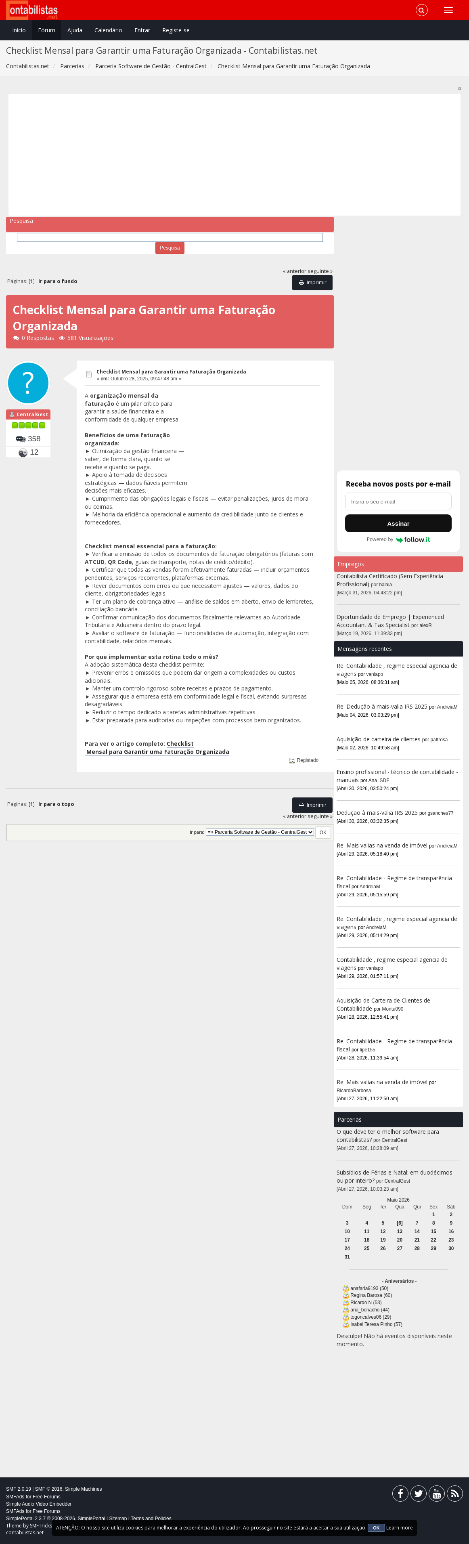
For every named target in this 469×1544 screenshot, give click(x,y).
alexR (426, 625)
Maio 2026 (398, 1200)
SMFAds (15, 1497)
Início (19, 30)
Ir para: (197, 832)
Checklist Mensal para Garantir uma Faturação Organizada (171, 372)
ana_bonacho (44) (369, 1310)
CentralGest (32, 414)
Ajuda (74, 30)
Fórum (46, 30)
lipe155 (367, 1050)
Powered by (398, 539)
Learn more (399, 1527)
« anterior (294, 271)
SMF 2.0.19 (18, 1489)
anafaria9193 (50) (369, 1288)
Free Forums (47, 1497)
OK (376, 1527)
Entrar (142, 30)
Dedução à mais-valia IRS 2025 (377, 812)
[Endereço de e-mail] (398, 501)
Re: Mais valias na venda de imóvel (382, 845)
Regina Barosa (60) (371, 1295)
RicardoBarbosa (354, 1090)
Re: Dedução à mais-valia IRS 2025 (382, 706)
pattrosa (439, 740)
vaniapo (374, 674)
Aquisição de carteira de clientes (379, 739)
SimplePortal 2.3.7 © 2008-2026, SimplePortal (55, 1518)
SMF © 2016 (49, 1489)
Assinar (398, 523)
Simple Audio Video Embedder (39, 1504)
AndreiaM (447, 707)
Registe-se (176, 30)
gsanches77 (441, 813)
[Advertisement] (234, 154)
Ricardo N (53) (365, 1302)
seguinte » (320, 271)
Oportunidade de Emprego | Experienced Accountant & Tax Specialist (390, 621)
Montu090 (393, 1009)
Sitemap (118, 1518)
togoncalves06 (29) (370, 1317)
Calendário (108, 30)
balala (385, 584)
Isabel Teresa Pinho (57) (376, 1324)
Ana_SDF (378, 780)
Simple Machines (83, 1489)
